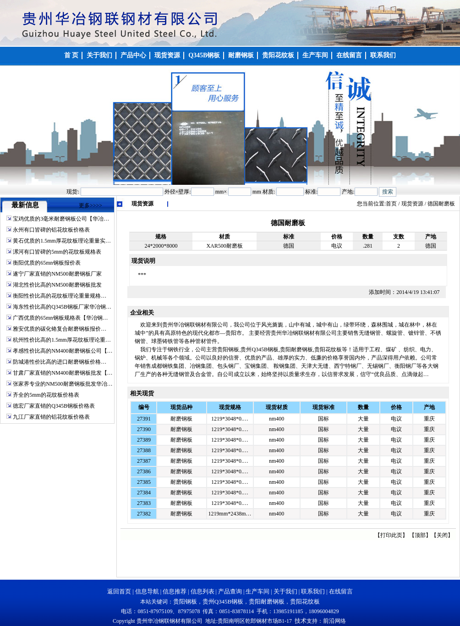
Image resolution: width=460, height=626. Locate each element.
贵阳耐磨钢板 (267, 601)
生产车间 (257, 591)
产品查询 (230, 591)
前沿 (329, 620)
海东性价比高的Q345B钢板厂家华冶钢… (62, 307)
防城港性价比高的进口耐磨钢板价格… (59, 362)
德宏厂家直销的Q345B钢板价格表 (54, 406)
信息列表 (202, 591)
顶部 (420, 535)
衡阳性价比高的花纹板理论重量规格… (59, 296)
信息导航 (147, 591)
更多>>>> (90, 205)
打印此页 (391, 535)
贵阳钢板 (185, 601)
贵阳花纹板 (305, 601)
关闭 (442, 535)
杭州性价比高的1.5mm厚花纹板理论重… (62, 340)
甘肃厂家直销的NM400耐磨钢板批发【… (62, 373)
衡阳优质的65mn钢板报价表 (46, 263)
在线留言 (341, 591)
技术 (301, 620)
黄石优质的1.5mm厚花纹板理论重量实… (62, 241)
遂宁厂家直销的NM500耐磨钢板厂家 (57, 274)
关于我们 (285, 591)
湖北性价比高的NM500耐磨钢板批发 (57, 285)
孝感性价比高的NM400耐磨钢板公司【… (62, 351)
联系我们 (313, 591)
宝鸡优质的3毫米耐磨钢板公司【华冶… (61, 219)
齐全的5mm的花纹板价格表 (46, 395)
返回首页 (119, 591)
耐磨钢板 (181, 418)
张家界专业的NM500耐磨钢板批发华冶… (62, 384)
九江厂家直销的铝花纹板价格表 (51, 417)
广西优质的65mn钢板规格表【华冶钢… (60, 318)
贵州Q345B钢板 (223, 601)
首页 (391, 203)
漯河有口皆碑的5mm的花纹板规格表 (57, 252)
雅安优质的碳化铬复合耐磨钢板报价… (59, 329)
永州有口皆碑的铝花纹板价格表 (51, 230)
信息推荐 (174, 591)
